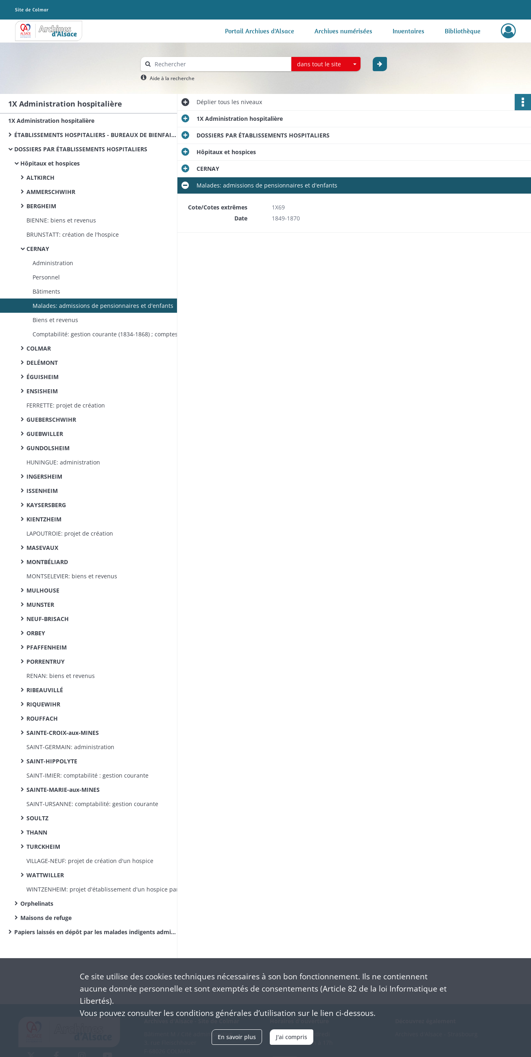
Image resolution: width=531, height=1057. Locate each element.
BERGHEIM (41, 206)
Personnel (46, 277)
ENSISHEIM (42, 391)
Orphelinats (36, 903)
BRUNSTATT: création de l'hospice (72, 234)
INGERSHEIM (44, 476)
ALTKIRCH (40, 177)
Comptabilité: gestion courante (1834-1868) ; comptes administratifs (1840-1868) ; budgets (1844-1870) (114, 334)
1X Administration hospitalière (51, 120)
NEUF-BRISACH (47, 619)
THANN (36, 832)
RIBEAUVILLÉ (44, 690)
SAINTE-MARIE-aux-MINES (63, 789)
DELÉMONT (42, 362)
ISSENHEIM (42, 491)
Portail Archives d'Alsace (259, 31)
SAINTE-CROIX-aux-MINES (62, 733)
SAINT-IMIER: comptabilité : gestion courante (87, 775)
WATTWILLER (45, 875)
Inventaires (408, 31)
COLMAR (38, 348)
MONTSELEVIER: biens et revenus (71, 576)
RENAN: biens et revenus (60, 676)
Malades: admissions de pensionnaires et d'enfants (103, 305)
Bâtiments (46, 291)
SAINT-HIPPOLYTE (51, 761)
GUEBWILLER (44, 434)
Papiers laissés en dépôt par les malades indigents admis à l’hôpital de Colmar (95, 932)
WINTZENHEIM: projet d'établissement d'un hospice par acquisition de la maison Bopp (107, 889)
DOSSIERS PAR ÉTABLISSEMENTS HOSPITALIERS (80, 149)
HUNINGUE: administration (63, 462)
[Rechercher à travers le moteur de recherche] (220, 64)
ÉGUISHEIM (42, 377)
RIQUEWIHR (43, 704)
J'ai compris (291, 1037)
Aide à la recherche (172, 78)
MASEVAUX (42, 547)
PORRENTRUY (45, 661)
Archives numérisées (343, 31)
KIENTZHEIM (43, 519)
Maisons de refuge (46, 918)
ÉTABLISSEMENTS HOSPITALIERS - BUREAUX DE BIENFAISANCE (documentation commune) (95, 135)
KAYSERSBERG (46, 505)
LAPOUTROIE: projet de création (69, 533)
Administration (53, 263)
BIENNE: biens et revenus (61, 220)
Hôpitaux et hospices (50, 163)
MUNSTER (40, 604)
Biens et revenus (55, 320)
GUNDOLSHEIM (48, 448)
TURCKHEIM (43, 846)
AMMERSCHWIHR (50, 192)
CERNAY (37, 249)
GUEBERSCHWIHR (51, 419)
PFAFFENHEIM (46, 647)
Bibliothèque (463, 31)
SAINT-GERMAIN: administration (70, 747)
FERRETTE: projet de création (65, 405)
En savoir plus (237, 1037)
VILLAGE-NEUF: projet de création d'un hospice (89, 861)
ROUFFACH (42, 718)
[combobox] (326, 64)
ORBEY (35, 633)
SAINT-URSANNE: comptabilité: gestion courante (92, 804)
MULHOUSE (42, 590)
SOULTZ (37, 818)
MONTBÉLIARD (47, 562)
